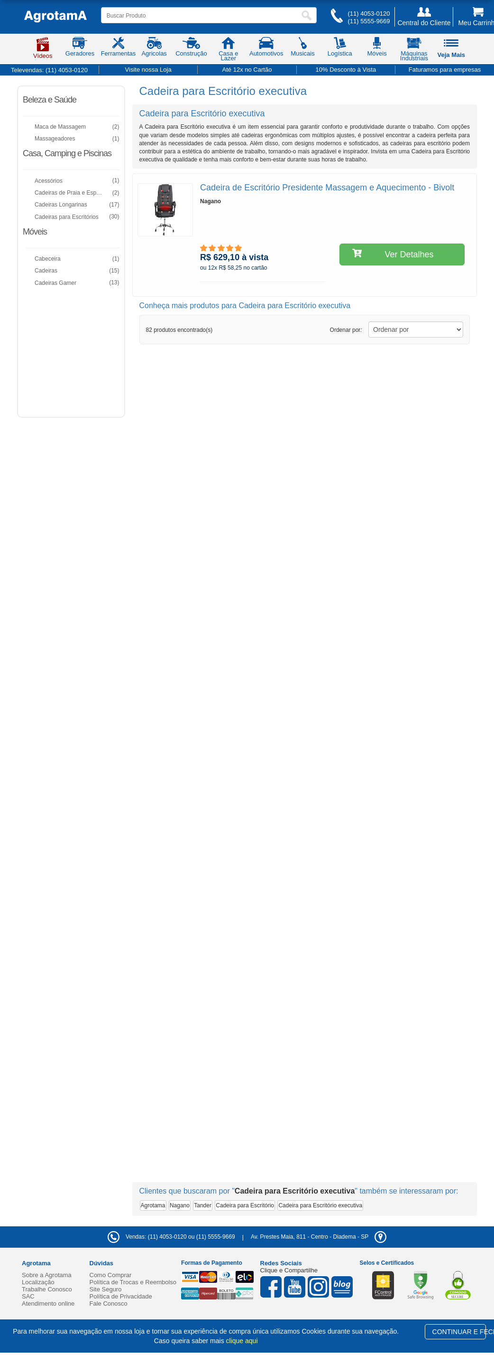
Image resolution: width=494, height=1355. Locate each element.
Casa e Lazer (228, 51)
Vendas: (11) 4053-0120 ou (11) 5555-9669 (171, 1236)
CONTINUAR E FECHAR (459, 1332)
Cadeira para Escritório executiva (320, 1205)
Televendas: (49, 70)
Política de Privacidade (121, 1296)
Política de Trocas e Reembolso (133, 1282)
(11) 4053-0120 (369, 13)
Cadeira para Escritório (245, 1205)
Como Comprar (111, 1275)
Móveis (35, 231)
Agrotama (153, 1205)
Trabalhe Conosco (47, 1289)
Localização (38, 1282)
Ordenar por (346, 330)
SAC (28, 1296)
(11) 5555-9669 (369, 21)
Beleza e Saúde (49, 99)
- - (318, 1236)
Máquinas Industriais (414, 51)
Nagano (180, 1205)
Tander (202, 1205)
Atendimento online (48, 1303)
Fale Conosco (109, 1303)
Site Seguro (106, 1289)
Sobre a (47, 1275)
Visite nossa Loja (148, 69)
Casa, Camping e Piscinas (67, 153)
